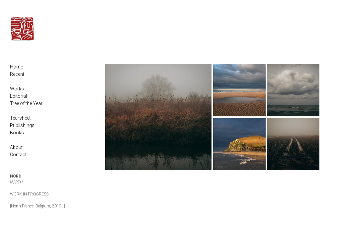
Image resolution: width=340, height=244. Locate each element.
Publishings (22, 125)
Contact (18, 154)
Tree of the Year (26, 103)
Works (17, 88)
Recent (17, 74)
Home (16, 66)
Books (17, 132)
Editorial (18, 96)
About (16, 147)
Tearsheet (20, 118)
